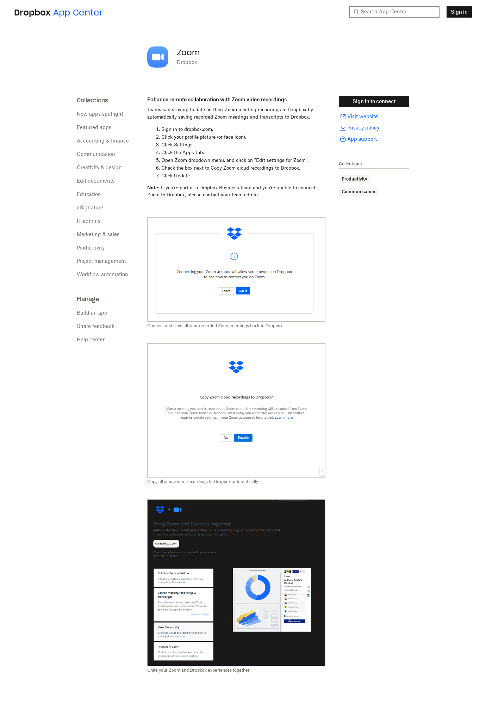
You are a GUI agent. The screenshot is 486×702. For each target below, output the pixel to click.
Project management (101, 261)
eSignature (90, 207)
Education (89, 194)
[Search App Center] (398, 12)
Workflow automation (102, 274)
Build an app (92, 313)
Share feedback (95, 326)
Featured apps (94, 127)
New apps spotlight (100, 114)
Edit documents (95, 181)
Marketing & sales (98, 234)
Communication (96, 154)
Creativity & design (99, 167)
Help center (91, 339)
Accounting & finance (103, 141)
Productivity (91, 248)
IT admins (88, 221)
